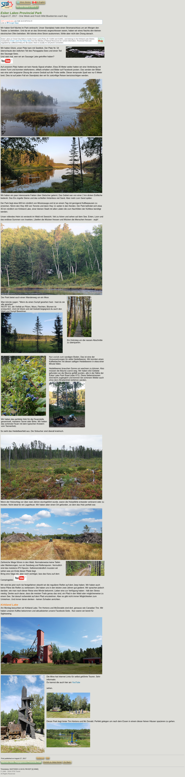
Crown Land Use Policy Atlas (20, 41)
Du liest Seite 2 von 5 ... (27, 7)
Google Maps (13, 23)
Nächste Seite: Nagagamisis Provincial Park (21, 762)
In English (39, 2)
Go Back (67, 762)
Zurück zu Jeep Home (52, 762)
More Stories (23, 2)
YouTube (76, 682)
